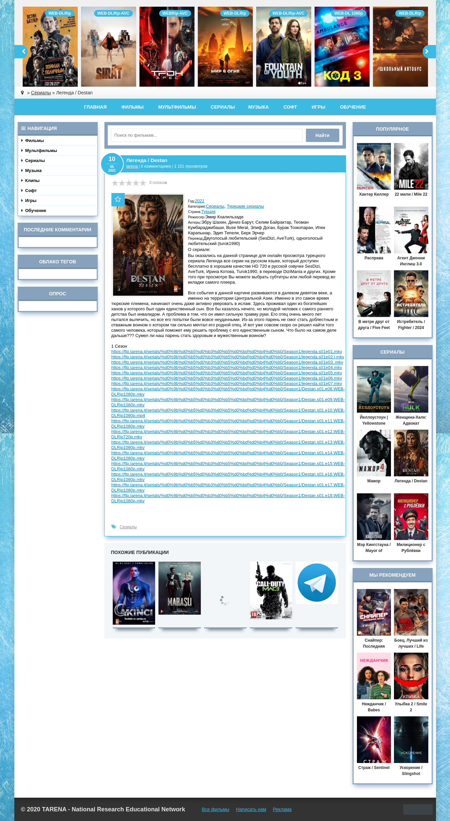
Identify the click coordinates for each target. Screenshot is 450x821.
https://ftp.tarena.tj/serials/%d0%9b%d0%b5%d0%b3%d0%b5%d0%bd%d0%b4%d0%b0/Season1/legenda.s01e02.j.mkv (227, 356)
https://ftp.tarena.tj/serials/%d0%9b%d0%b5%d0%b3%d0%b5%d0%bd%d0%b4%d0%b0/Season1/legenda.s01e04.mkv (226, 367)
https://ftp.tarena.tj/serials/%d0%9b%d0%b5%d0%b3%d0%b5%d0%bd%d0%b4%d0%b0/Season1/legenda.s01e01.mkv (226, 351)
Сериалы (223, 107)
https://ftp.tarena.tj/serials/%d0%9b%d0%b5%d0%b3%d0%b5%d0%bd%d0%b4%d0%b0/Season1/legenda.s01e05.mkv (226, 372)
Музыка (258, 107)
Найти (323, 135)
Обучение (353, 107)
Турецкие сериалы (245, 206)
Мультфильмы (177, 107)
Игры (318, 107)
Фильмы (132, 107)
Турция (208, 211)
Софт (290, 107)
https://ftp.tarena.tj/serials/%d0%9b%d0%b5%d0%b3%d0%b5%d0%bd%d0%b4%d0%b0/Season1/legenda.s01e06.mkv (226, 378)
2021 (199, 200)
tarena (132, 166)
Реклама (282, 809)
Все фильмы (216, 809)
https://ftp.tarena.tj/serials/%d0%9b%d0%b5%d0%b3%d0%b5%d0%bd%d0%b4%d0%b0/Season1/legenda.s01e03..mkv (227, 362)
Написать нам (251, 809)
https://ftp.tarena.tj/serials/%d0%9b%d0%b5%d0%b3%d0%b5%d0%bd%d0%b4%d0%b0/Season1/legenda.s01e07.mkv (226, 383)
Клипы (30, 180)
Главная (95, 107)
